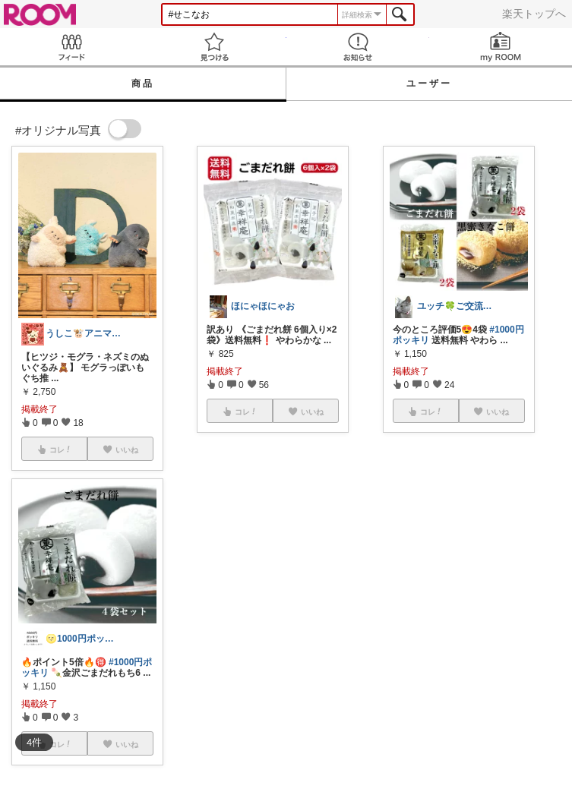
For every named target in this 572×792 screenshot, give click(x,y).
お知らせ (357, 46)
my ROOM (500, 46)
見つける (214, 46)
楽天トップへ (534, 14)
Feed (71, 46)
